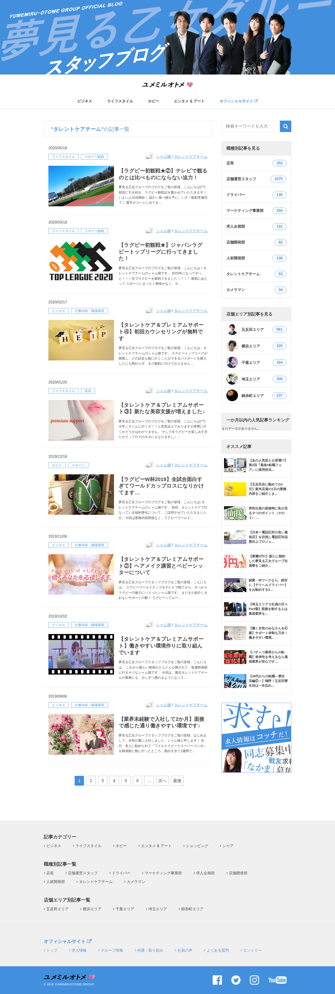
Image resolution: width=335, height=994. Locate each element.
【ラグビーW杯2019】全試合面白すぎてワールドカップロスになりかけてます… (161, 485)
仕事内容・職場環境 (89, 311)
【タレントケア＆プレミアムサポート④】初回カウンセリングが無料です (161, 331)
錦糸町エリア (256, 395)
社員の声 (185, 950)
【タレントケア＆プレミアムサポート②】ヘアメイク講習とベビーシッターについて (161, 565)
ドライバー (121, 873)
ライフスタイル (120, 101)
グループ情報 (112, 950)
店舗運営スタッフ (83, 873)
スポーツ (78, 465)
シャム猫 (163, 157)
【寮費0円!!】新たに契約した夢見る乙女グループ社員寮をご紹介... (268, 560)
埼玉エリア (256, 379)
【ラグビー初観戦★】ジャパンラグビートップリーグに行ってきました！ (161, 251)
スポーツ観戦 (94, 157)
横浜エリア (256, 346)
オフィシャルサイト (239, 101)
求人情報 (79, 950)
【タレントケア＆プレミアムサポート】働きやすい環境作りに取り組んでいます (161, 645)
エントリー (252, 950)
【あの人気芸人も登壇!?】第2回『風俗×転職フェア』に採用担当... (268, 465)
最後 (177, 780)
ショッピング (197, 846)
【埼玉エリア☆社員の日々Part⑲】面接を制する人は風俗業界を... (268, 608)
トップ (51, 950)
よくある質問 (218, 950)
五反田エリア (256, 329)
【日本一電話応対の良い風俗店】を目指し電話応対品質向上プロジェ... (268, 536)
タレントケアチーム (191, 157)
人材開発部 (55, 882)
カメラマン (136, 882)
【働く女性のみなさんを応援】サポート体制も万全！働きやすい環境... (268, 632)
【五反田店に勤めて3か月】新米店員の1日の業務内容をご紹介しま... (267, 488)
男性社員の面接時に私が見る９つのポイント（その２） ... (268, 512)
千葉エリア (256, 362)
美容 (88, 391)
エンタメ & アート (189, 101)
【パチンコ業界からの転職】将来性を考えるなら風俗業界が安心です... (268, 656)
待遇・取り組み (150, 950)
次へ (162, 780)
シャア (228, 846)
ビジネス (84, 101)
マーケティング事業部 (163, 873)
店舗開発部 (238, 873)
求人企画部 (205, 873)
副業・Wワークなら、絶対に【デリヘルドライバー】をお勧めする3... (268, 584)
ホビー (153, 101)
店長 (50, 873)
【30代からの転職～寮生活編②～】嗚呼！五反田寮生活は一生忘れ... (268, 680)
